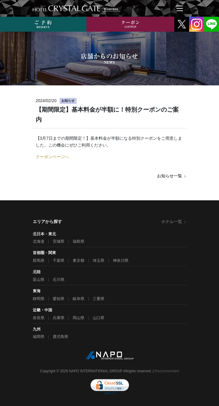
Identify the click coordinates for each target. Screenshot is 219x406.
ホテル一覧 (174, 221)
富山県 (38, 279)
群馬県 (38, 260)
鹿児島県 (60, 336)
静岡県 (38, 298)
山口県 (98, 318)
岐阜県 (78, 298)
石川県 (58, 279)
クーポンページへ (52, 156)
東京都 (78, 260)
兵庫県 (58, 318)
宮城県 (58, 241)
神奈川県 (120, 260)
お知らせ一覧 (172, 175)
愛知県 (58, 298)
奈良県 (38, 318)
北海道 (38, 241)
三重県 (98, 298)
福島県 (78, 241)
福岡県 (38, 336)
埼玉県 (98, 260)
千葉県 (58, 260)
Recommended (167, 371)
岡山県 (78, 318)
